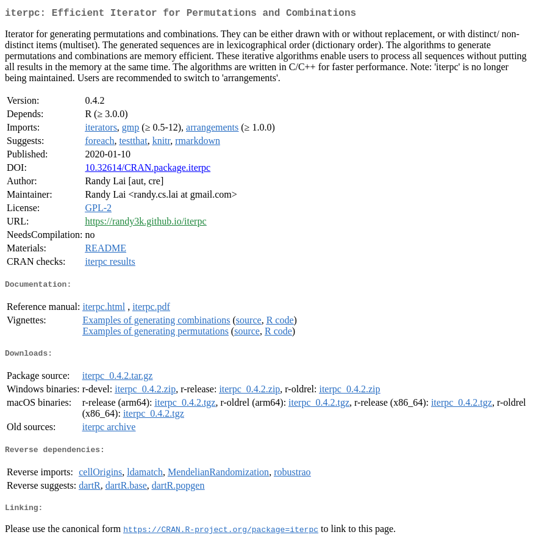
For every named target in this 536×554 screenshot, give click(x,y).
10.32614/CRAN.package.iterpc (147, 170)
